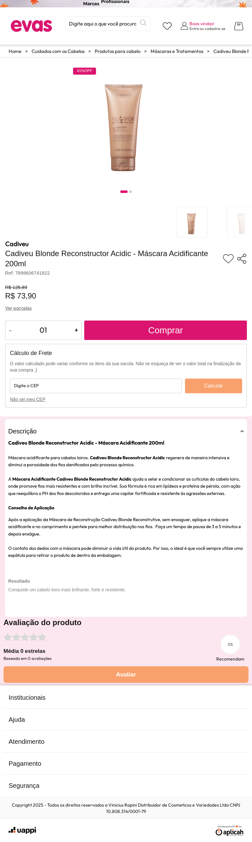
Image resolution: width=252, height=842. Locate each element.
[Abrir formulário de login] (203, 25)
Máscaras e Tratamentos (177, 51)
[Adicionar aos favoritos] (228, 258)
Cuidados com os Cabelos (58, 51)
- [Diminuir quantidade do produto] (10, 330)
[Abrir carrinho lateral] (238, 26)
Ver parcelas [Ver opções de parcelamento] (18, 308)
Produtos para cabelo (117, 51)
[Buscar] (143, 23)
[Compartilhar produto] (241, 258)
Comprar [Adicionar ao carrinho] (165, 330)
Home (15, 51)
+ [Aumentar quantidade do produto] (76, 330)
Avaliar (126, 674)
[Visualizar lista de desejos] (167, 26)
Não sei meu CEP (27, 399)
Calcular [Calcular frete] (213, 385)
